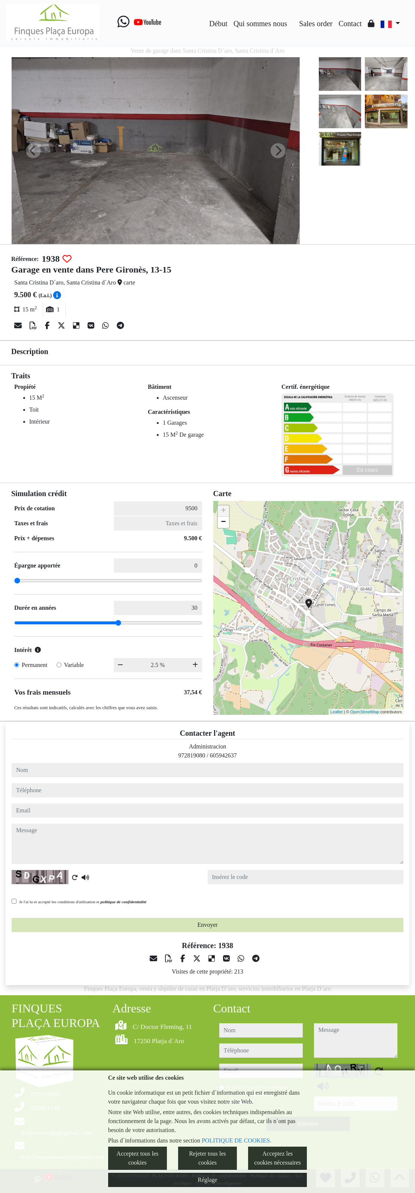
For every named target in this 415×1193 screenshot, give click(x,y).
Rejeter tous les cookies (207, 1158)
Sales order (315, 23)
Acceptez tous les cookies (137, 1158)
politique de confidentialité (123, 902)
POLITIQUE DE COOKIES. (236, 1140)
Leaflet (336, 712)
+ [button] (223, 511)
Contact (350, 23)
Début (218, 23)
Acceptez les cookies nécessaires (277, 1158)
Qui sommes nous (260, 23)
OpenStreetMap (364, 712)
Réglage (207, 1180)
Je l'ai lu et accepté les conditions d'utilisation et (83, 902)
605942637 (223, 755)
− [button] (223, 522)
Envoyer (207, 925)
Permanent (34, 665)
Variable (74, 665)
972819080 (191, 755)
